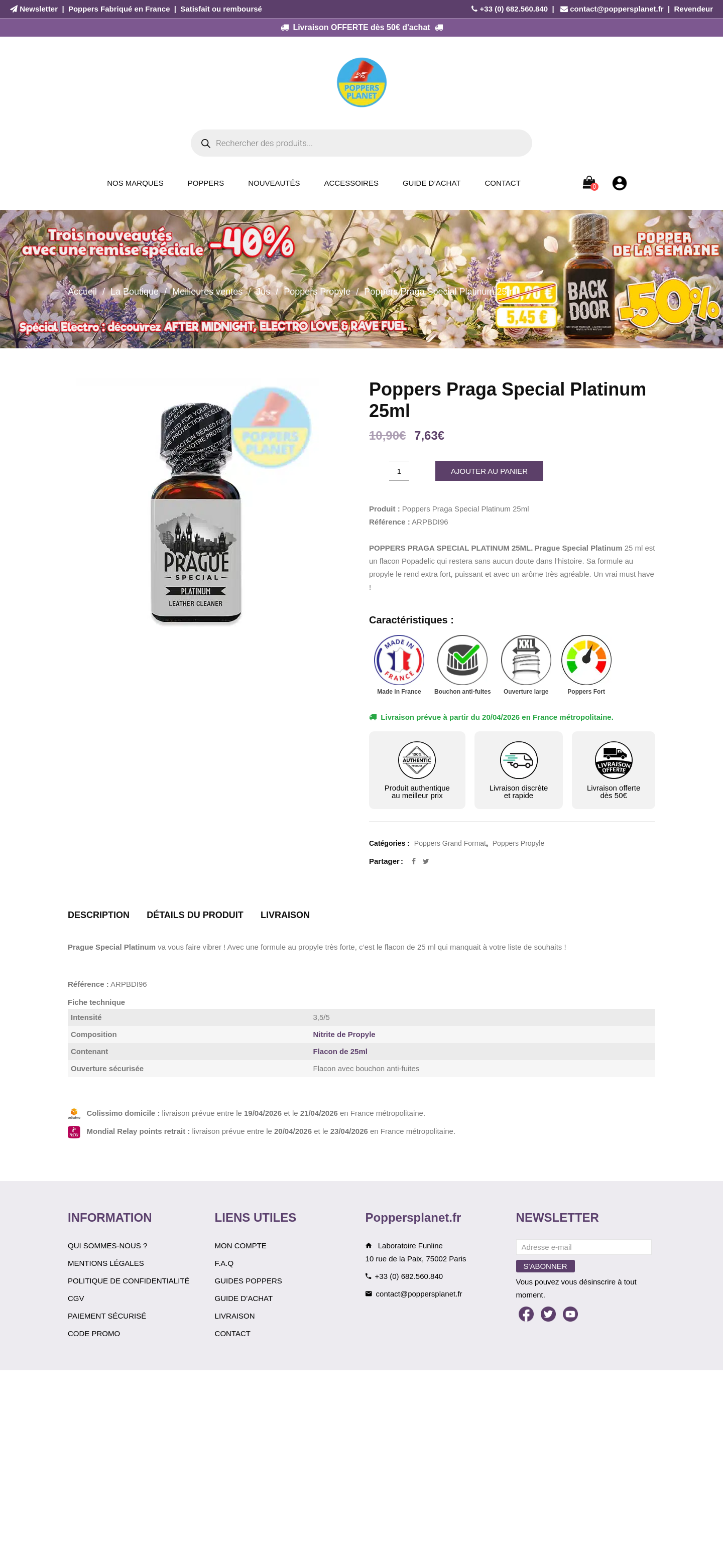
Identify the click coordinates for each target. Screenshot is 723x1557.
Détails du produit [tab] (195, 915)
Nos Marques (135, 183)
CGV (76, 1298)
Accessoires (351, 183)
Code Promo (94, 1333)
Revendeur (693, 9)
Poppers (206, 183)
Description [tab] (99, 915)
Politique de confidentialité (129, 1280)
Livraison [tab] (285, 915)
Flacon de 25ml (340, 1051)
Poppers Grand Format (450, 843)
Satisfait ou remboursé (221, 9)
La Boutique (134, 292)
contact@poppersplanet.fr (616, 9)
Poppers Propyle (317, 292)
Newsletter (39, 9)
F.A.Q (224, 1263)
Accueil (82, 292)
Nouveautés (274, 183)
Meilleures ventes (207, 292)
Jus (263, 292)
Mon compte (241, 1245)
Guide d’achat (432, 183)
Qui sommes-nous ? (107, 1245)
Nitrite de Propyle (344, 1034)
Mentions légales (106, 1263)
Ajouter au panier (489, 471)
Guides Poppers (248, 1280)
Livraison (235, 1316)
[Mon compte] (619, 182)
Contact (502, 183)
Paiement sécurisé (107, 1316)
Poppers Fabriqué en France (119, 9)
